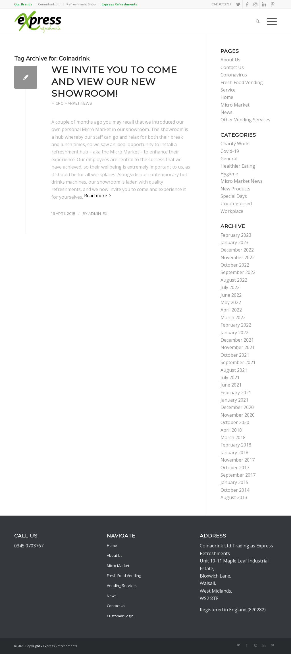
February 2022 (236, 325)
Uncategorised (236, 203)
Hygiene (229, 174)
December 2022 (237, 250)
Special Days (234, 196)
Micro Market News (71, 103)
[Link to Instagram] (255, 4)
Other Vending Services (245, 120)
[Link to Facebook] (247, 4)
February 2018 (236, 445)
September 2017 (238, 475)
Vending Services (122, 585)
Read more (98, 195)
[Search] (257, 21)
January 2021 (234, 400)
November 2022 (238, 257)
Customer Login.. (121, 615)
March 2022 (233, 317)
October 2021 (235, 355)
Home (227, 97)
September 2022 (238, 272)
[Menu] (270, 21)
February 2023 (236, 235)
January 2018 (234, 452)
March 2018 (233, 437)
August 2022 (234, 280)
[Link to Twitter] (238, 4)
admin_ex (97, 213)
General (229, 158)
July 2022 (230, 287)
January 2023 (234, 242)
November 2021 (238, 347)
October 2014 (235, 490)
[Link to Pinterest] (272, 4)
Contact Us (232, 67)
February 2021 (236, 392)
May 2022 (231, 302)
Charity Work (235, 143)
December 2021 (237, 340)
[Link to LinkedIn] (264, 4)
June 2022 (231, 295)
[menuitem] (24, 4)
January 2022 (234, 332)
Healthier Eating (238, 166)
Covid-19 (230, 151)
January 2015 (234, 482)
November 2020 (238, 415)
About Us (230, 60)
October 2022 (235, 265)
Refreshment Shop (81, 4)
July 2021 (230, 377)
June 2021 (231, 385)
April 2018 (231, 430)
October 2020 (235, 422)
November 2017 (238, 460)
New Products (235, 189)
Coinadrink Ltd (49, 4)
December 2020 (237, 407)
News (226, 112)
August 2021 (234, 370)
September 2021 (238, 362)
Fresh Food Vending (124, 575)
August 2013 (234, 497)
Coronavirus (234, 75)
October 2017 (235, 467)
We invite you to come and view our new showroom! (114, 81)
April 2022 (231, 310)
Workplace (232, 211)
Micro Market (235, 105)
